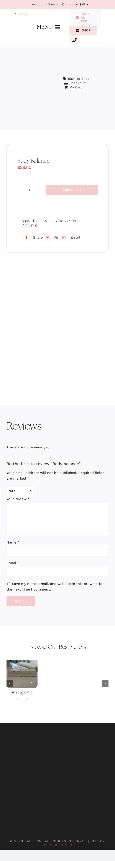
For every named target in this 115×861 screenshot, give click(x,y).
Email (13, 563)
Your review (18, 499)
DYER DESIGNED (57, 845)
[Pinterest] (51, 237)
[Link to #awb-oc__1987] (74, 40)
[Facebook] (32, 237)
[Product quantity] (29, 190)
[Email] (69, 237)
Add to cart (71, 189)
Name (13, 542)
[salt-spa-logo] (20, 13)
